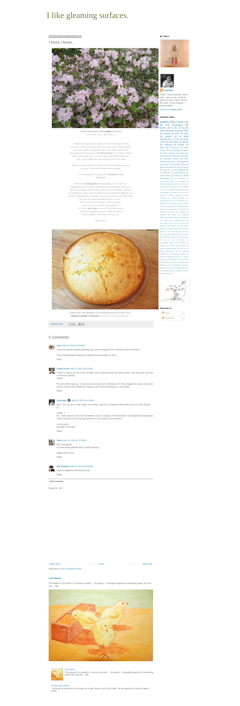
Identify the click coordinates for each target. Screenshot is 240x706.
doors (183, 223)
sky (169, 265)
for (185, 229)
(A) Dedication (179, 178)
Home (101, 564)
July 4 (174, 153)
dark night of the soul (168, 223)
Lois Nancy (55, 578)
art (161, 125)
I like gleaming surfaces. (87, 15)
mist (164, 170)
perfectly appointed (167, 257)
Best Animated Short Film (177, 184)
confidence (166, 220)
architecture (173, 209)
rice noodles (164, 262)
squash (185, 142)
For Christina (183, 187)
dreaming (163, 226)
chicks (174, 215)
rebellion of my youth (178, 259)
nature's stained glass (168, 248)
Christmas (174, 148)
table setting (181, 268)
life (184, 164)
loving (186, 167)
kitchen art (176, 234)
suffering (168, 145)
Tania (59, 440)
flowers (163, 128)
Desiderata (164, 187)
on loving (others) (178, 173)
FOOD (180, 122)
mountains (177, 125)
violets (186, 271)
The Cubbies (179, 201)
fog (183, 128)
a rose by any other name (178, 203)
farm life (178, 229)
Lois (180, 192)
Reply (59, 359)
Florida (173, 187)
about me (184, 153)
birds (177, 133)
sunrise (181, 145)
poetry (164, 122)
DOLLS (166, 153)
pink (178, 257)
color (186, 133)
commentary (184, 217)
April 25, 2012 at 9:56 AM (81, 466)
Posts (165, 313)
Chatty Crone (63, 368)
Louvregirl (61, 400)
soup (184, 265)
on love (175, 139)
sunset (170, 268)
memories (181, 243)
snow (177, 175)
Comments (168, 318)
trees (162, 147)
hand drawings (173, 231)
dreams (173, 226)
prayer (186, 257)
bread (183, 209)
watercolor (166, 273)
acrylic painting (168, 206)
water (162, 131)
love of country (178, 240)
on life (174, 128)
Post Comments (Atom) (71, 569)
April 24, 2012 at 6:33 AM (83, 400)
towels (178, 271)
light (161, 167)
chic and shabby (178, 212)
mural (184, 245)
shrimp (162, 265)
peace (183, 254)
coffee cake (172, 217)
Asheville (182, 181)
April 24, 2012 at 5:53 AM (73, 345)
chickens (163, 215)
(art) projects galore (167, 181)
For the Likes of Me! (60, 686)
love (180, 237)
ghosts (162, 231)
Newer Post (55, 564)
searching (182, 262)
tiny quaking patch (166, 271)
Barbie (162, 184)
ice (169, 150)
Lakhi (174, 192)
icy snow (185, 231)
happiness (184, 162)
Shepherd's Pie (165, 201)
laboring (176, 164)
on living (163, 173)
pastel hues (183, 131)
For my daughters (169, 189)
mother (162, 245)
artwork (167, 133)
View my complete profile (171, 109)
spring (162, 268)
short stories (165, 175)
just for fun (166, 234)
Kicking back (164, 192)
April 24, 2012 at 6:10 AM (81, 368)
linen (174, 237)
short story (173, 142)
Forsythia (182, 189)
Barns (171, 131)
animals (166, 156)
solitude (176, 265)
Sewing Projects (178, 198)
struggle (177, 150)
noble (181, 248)
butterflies (163, 212)
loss (178, 167)
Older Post (147, 564)
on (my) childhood (177, 170)
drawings (175, 156)
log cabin (170, 167)
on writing (173, 254)
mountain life (173, 245)
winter (186, 150)
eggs (170, 229)
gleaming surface (171, 159)
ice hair (166, 164)
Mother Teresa (174, 195)
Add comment (56, 481)
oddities (168, 136)
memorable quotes (167, 243)
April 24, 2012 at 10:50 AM (74, 440)
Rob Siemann (63, 466)
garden (185, 156)
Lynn (59, 345)
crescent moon (180, 220)
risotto (174, 262)
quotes (164, 259)
